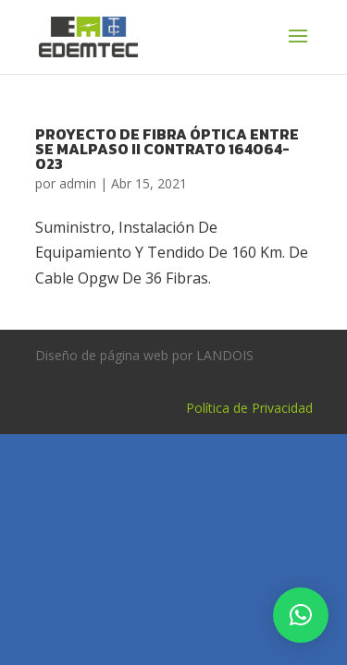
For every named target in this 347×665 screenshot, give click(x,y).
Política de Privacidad (249, 408)
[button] (300, 615)
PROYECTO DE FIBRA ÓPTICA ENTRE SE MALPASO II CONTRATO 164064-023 (167, 149)
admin (77, 183)
